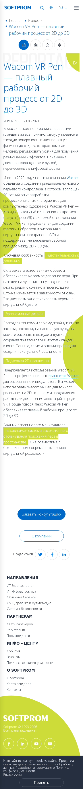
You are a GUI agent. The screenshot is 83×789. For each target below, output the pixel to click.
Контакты (14, 689)
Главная (16, 20)
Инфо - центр (22, 643)
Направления (22, 578)
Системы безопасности (24, 609)
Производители (18, 636)
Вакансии (14, 657)
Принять (41, 782)
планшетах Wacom (63, 375)
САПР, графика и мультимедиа (29, 603)
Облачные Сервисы (21, 597)
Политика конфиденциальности (30, 663)
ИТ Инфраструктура (21, 591)
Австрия (52, 7)
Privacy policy (12, 774)
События (13, 651)
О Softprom (21, 670)
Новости (35, 20)
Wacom (73, 177)
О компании (41, 536)
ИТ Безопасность (19, 585)
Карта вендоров (19, 684)
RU (61, 8)
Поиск (42, 7)
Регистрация (16, 630)
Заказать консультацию (41, 514)
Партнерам (20, 616)
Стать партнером (20, 624)
